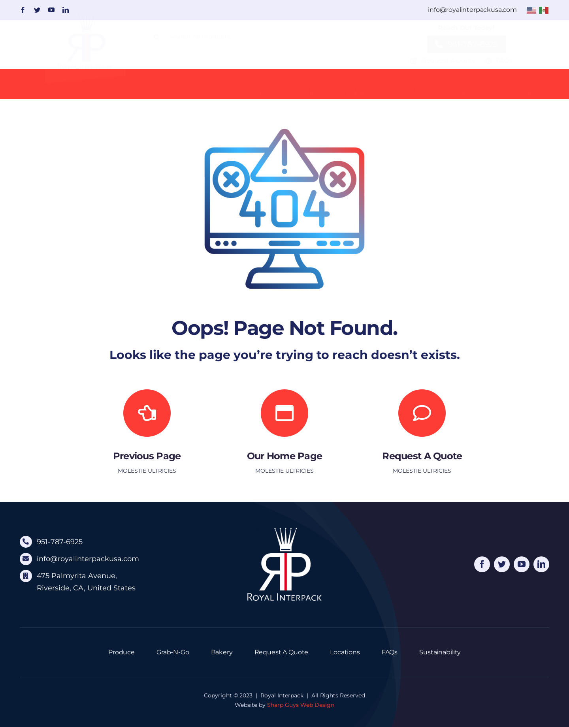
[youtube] (51, 10)
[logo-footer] (284, 528)
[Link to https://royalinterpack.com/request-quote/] (422, 413)
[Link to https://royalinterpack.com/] (284, 413)
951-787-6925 (60, 541)
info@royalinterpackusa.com (88, 558)
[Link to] (147, 413)
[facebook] (23, 10)
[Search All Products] (260, 43)
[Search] (157, 43)
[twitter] (37, 10)
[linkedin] (65, 10)
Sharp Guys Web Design (300, 704)
